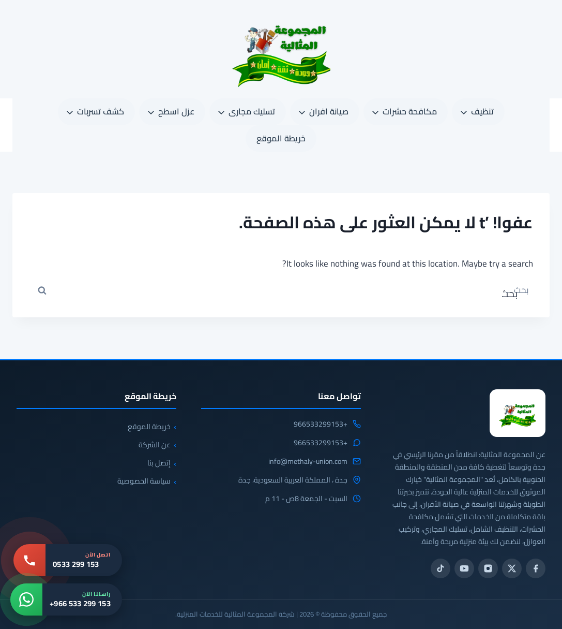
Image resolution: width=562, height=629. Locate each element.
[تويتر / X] (512, 568)
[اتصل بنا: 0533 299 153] (67, 560)
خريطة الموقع (281, 138)
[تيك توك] (440, 568)
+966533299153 (320, 424)
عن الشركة (155, 444)
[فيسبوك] (535, 568)
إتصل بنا (159, 463)
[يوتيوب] (464, 568)
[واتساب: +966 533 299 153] (66, 599)
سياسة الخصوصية (144, 481)
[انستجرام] (488, 568)
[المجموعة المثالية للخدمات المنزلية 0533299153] (517, 413)
